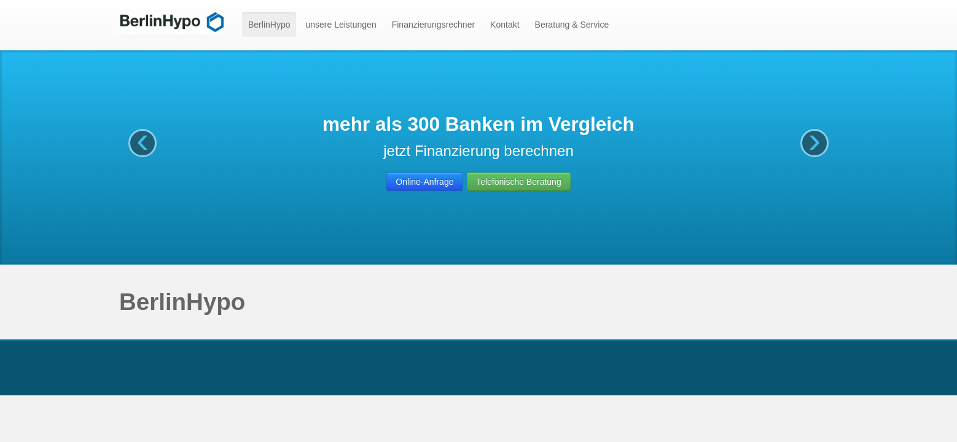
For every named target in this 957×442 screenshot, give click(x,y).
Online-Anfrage (424, 182)
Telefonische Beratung (518, 182)
